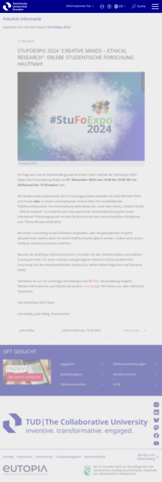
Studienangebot (71, 374)
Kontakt (8, 457)
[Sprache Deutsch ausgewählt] (120, 6)
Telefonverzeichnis (73, 384)
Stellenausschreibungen (129, 364)
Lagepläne (67, 364)
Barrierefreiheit (95, 457)
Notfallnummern (124, 374)
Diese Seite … (133, 330)
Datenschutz (44, 457)
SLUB (116, 384)
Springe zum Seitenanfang (146, 457)
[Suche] (138, 6)
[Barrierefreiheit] (109, 6)
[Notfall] (102, 6)
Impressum (24, 457)
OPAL (96, 281)
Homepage (92, 286)
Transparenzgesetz (68, 457)
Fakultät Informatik (22, 19)
